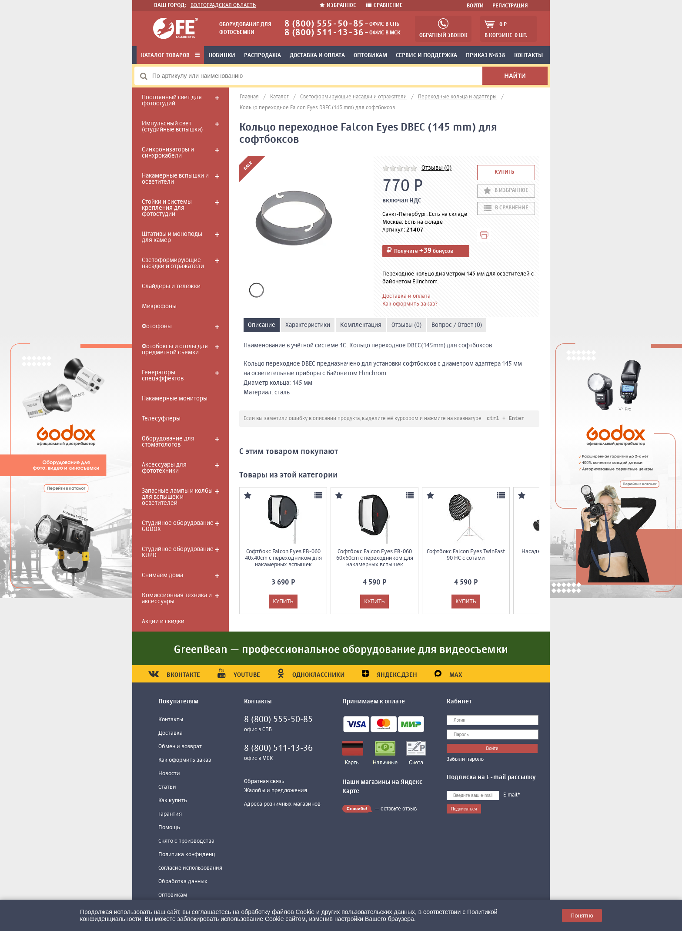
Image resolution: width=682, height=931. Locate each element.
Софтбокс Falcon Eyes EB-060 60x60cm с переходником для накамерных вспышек (374, 558)
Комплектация (360, 325)
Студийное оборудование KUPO (178, 552)
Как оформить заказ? (410, 304)
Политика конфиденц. (187, 854)
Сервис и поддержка (426, 55)
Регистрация (510, 6)
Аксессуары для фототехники (164, 468)
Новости (169, 773)
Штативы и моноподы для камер (172, 237)
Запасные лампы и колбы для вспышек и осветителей (177, 497)
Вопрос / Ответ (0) (456, 325)
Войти (475, 6)
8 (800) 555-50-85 (324, 24)
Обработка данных (182, 881)
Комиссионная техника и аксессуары (177, 598)
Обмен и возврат (180, 747)
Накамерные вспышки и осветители (175, 179)
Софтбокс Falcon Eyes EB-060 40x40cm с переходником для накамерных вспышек (283, 558)
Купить (504, 172)
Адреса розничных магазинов (282, 804)
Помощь (169, 827)
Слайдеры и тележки (171, 286)
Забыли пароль (465, 759)
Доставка (170, 733)
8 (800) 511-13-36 (324, 33)
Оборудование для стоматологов (168, 442)
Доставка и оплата (317, 55)
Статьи (167, 787)
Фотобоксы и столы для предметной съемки (175, 349)
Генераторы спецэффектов (163, 376)
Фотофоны (157, 326)
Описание (261, 325)
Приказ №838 (485, 55)
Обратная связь (264, 781)
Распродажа (262, 55)
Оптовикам (370, 55)
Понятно (582, 915)
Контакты (528, 55)
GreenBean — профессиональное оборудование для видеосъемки (341, 650)
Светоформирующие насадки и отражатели (173, 263)
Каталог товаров (170, 55)
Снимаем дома (162, 575)
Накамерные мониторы (174, 399)
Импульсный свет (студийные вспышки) (172, 127)
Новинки (221, 55)
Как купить (172, 800)
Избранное (339, 5)
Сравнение (384, 5)
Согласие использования (190, 868)
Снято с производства (186, 841)
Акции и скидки (163, 621)
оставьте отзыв (399, 809)
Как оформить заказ (184, 760)
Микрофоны (159, 306)
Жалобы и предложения (275, 790)
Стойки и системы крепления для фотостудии (167, 208)
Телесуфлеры (161, 419)
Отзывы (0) (436, 168)
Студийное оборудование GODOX (178, 526)
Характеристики (307, 325)
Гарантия (170, 814)
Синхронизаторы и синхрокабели (168, 153)
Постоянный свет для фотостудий (172, 100)
